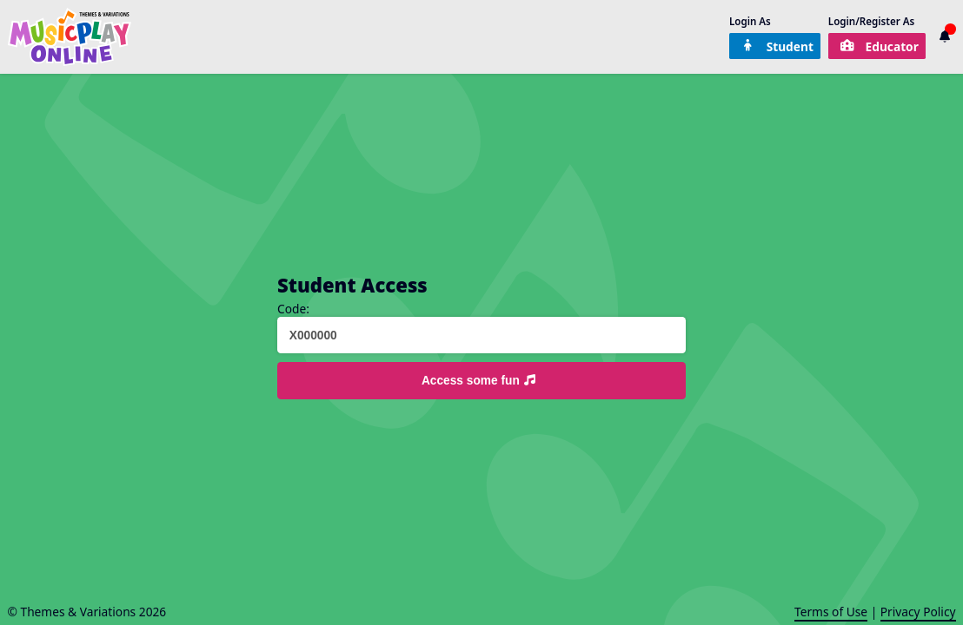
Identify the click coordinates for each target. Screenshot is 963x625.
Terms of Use (830, 611)
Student (777, 46)
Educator (879, 46)
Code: (293, 309)
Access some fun (480, 380)
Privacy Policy (918, 611)
